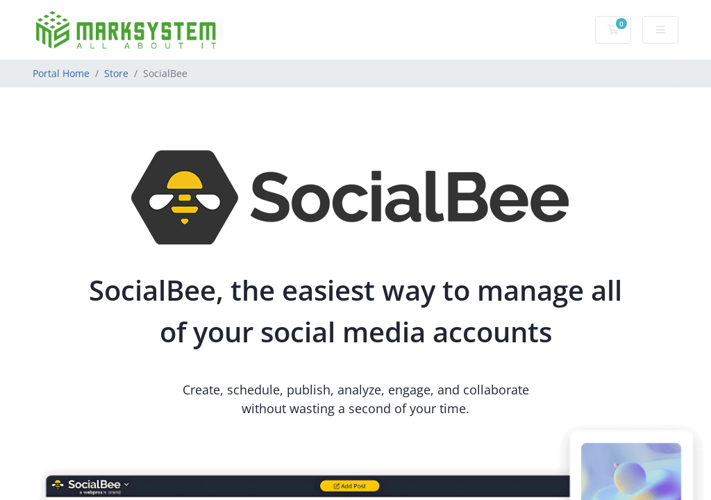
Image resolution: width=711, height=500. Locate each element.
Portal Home (61, 73)
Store (116, 73)
